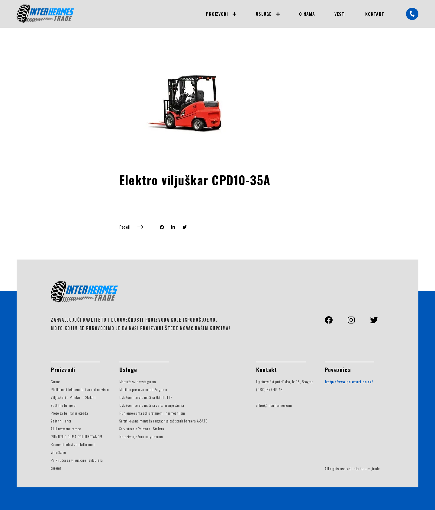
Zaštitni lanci (61, 420)
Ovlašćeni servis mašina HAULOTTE (145, 397)
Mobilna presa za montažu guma (143, 389)
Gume (55, 381)
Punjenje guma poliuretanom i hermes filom (152, 413)
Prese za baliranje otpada (69, 413)
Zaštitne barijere (63, 405)
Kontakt (374, 14)
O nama (307, 14)
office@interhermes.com (274, 405)
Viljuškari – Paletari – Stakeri (73, 397)
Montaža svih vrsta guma (137, 381)
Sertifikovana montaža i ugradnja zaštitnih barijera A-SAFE (163, 420)
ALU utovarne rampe (66, 428)
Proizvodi (217, 14)
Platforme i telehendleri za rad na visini (80, 389)
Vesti (340, 14)
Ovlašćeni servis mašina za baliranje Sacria (151, 405)
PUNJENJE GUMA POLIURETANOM (76, 436)
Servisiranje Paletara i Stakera (141, 428)
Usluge (264, 14)
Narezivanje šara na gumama (141, 436)
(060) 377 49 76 (269, 389)
